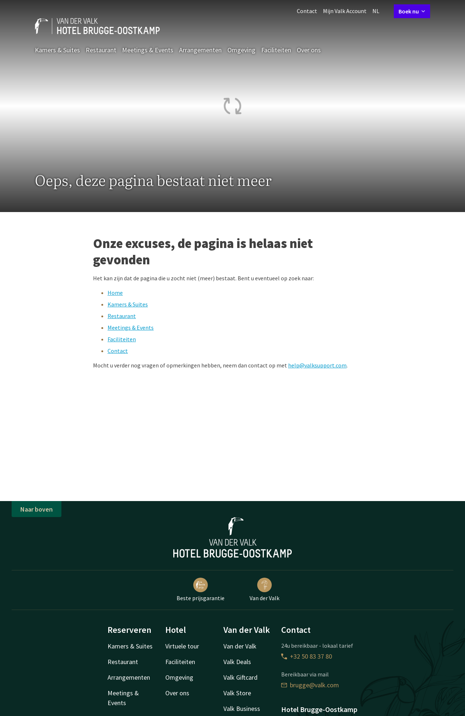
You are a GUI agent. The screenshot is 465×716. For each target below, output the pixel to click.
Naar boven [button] (36, 509)
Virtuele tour (182, 646)
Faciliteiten (276, 50)
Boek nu (412, 11)
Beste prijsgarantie (201, 590)
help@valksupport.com (317, 365)
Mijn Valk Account (345, 11)
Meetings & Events (147, 50)
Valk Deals (237, 662)
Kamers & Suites (57, 50)
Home (115, 292)
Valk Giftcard (240, 677)
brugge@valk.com (310, 685)
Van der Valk (264, 590)
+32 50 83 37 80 (306, 656)
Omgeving (241, 50)
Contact (307, 11)
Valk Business (241, 708)
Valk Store (237, 693)
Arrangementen (200, 50)
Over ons (309, 50)
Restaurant (101, 50)
